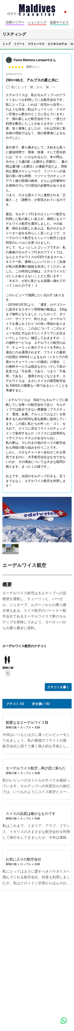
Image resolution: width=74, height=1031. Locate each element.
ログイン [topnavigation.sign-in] (13, 13)
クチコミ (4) (15, 704)
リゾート (19, 43)
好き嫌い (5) (41, 704)
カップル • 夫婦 (30, 727)
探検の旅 (11, 727)
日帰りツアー (15, 22)
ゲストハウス (36, 43)
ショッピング (37, 22)
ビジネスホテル (57, 43)
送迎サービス (59, 22)
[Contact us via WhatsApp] (64, 1021)
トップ (6, 43)
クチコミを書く (58, 687)
